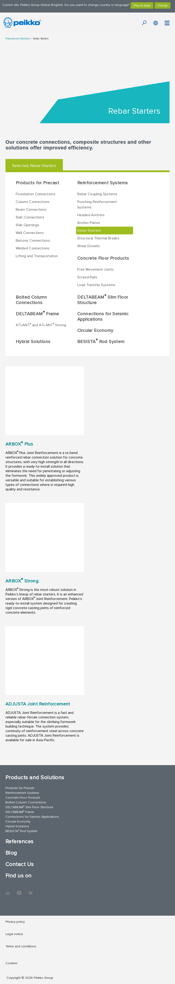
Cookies (11, 963)
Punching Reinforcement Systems (97, 205)
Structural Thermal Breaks (98, 238)
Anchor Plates (88, 222)
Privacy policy (15, 922)
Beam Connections (31, 209)
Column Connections (33, 202)
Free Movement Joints (95, 269)
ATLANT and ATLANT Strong (41, 324)
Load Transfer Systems (96, 285)
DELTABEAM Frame (37, 313)
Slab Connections (30, 217)
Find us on (18, 875)
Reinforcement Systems (102, 183)
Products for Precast (37, 183)
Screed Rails (87, 277)
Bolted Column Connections (31, 300)
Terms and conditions (20, 946)
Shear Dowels (88, 246)
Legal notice (14, 934)
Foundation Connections (35, 194)
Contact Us (19, 864)
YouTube (19, 890)
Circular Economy (95, 330)
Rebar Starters (41, 38)
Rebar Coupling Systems (97, 194)
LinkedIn (7, 890)
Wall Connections (30, 233)
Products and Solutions (17, 38)
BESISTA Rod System (101, 341)
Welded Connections (33, 248)
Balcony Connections (33, 240)
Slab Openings (27, 225)
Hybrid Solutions (33, 341)
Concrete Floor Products (103, 258)
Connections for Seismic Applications (103, 316)
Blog (11, 853)
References (19, 841)
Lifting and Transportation (37, 256)
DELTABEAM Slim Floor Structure (102, 299)
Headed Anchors (91, 215)
